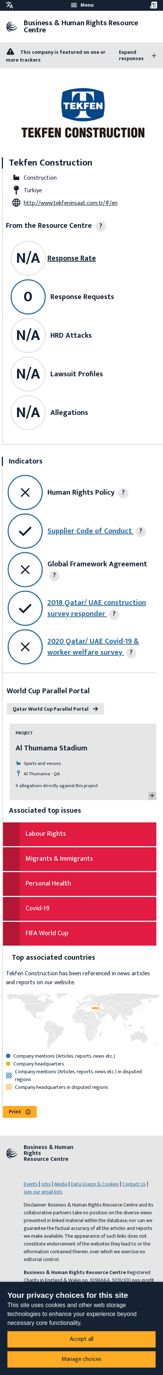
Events (31, 1184)
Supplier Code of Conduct (90, 531)
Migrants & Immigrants (59, 858)
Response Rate (71, 258)
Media (60, 1184)
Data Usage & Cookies (95, 1184)
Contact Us (134, 1184)
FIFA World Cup (47, 933)
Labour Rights (46, 833)
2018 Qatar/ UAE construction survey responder (96, 608)
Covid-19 (38, 908)
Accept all (81, 1339)
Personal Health (48, 883)
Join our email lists (43, 1192)
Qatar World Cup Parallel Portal (55, 709)
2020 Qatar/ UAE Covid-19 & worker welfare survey (93, 647)
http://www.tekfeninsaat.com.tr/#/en (70, 203)
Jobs (46, 1184)
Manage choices (81, 1359)
